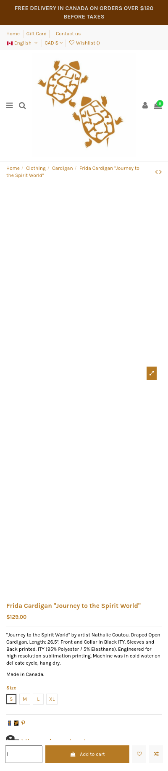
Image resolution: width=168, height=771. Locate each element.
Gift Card (36, 34)
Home (13, 34)
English (22, 43)
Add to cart (87, 754)
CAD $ (54, 43)
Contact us (68, 34)
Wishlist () (84, 43)
